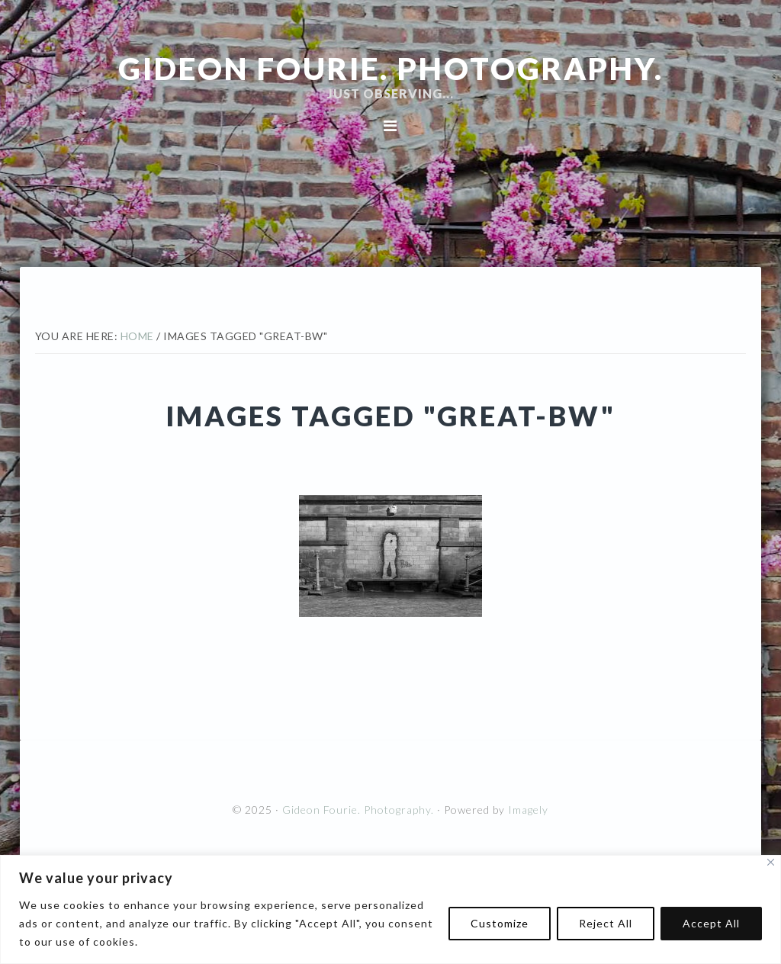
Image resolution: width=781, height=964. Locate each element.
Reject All (605, 923)
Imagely (528, 809)
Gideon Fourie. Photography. (391, 68)
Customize (500, 923)
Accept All (711, 923)
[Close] (770, 862)
